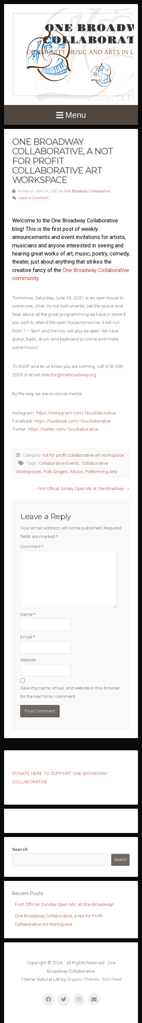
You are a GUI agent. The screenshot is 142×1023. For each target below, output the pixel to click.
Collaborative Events (59, 463)
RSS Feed (111, 979)
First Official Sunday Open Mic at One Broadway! (81, 488)
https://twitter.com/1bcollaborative (63, 429)
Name (27, 614)
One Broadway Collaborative (87, 191)
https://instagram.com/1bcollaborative (76, 412)
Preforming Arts (101, 471)
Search (20, 849)
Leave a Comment (33, 198)
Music (76, 471)
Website (28, 660)
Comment (31, 546)
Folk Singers (56, 471)
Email (27, 637)
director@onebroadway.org (68, 374)
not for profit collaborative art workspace (83, 455)
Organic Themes (83, 979)
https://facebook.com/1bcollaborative (72, 421)
